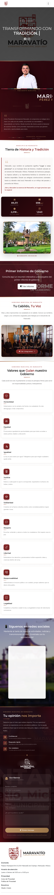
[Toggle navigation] (48, 4)
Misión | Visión (6, 888)
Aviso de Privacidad (8, 879)
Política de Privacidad (8, 881)
